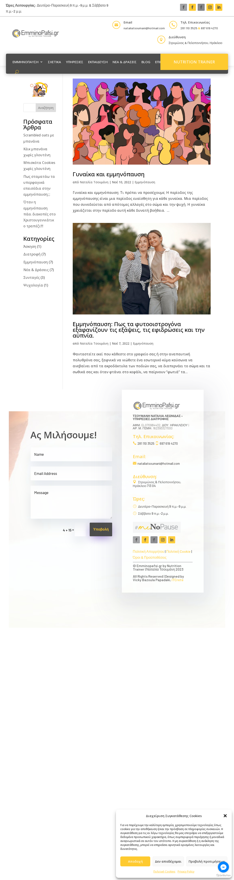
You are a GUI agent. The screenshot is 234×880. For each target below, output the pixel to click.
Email (128, 22)
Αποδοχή (135, 861)
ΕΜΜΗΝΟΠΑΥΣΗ (26, 62)
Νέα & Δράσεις (36, 269)
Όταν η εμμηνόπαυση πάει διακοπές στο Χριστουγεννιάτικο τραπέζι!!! (39, 214)
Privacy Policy (186, 871)
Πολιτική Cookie (178, 551)
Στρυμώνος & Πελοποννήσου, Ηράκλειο (195, 43)
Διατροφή (32, 254)
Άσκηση (29, 246)
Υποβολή (101, 530)
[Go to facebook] (223, 867)
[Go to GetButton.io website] (223, 875)
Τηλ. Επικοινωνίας (195, 22)
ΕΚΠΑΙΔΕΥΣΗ (98, 62)
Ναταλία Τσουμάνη (94, 182)
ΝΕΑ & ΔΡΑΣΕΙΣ (125, 62)
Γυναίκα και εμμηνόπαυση (109, 174)
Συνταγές (31, 277)
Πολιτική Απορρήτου (148, 551)
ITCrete (178, 580)
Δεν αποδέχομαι (168, 861)
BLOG (145, 62)
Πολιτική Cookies (164, 871)
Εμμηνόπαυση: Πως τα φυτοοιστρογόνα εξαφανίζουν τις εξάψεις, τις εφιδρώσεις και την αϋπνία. (139, 329)
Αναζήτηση (46, 108)
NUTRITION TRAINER (194, 61)
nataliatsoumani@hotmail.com (158, 463)
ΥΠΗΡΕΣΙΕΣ (74, 62)
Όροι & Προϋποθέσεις (150, 557)
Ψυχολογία (33, 285)
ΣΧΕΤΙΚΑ (54, 62)
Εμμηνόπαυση (145, 182)
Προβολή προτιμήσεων (207, 861)
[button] (225, 816)
